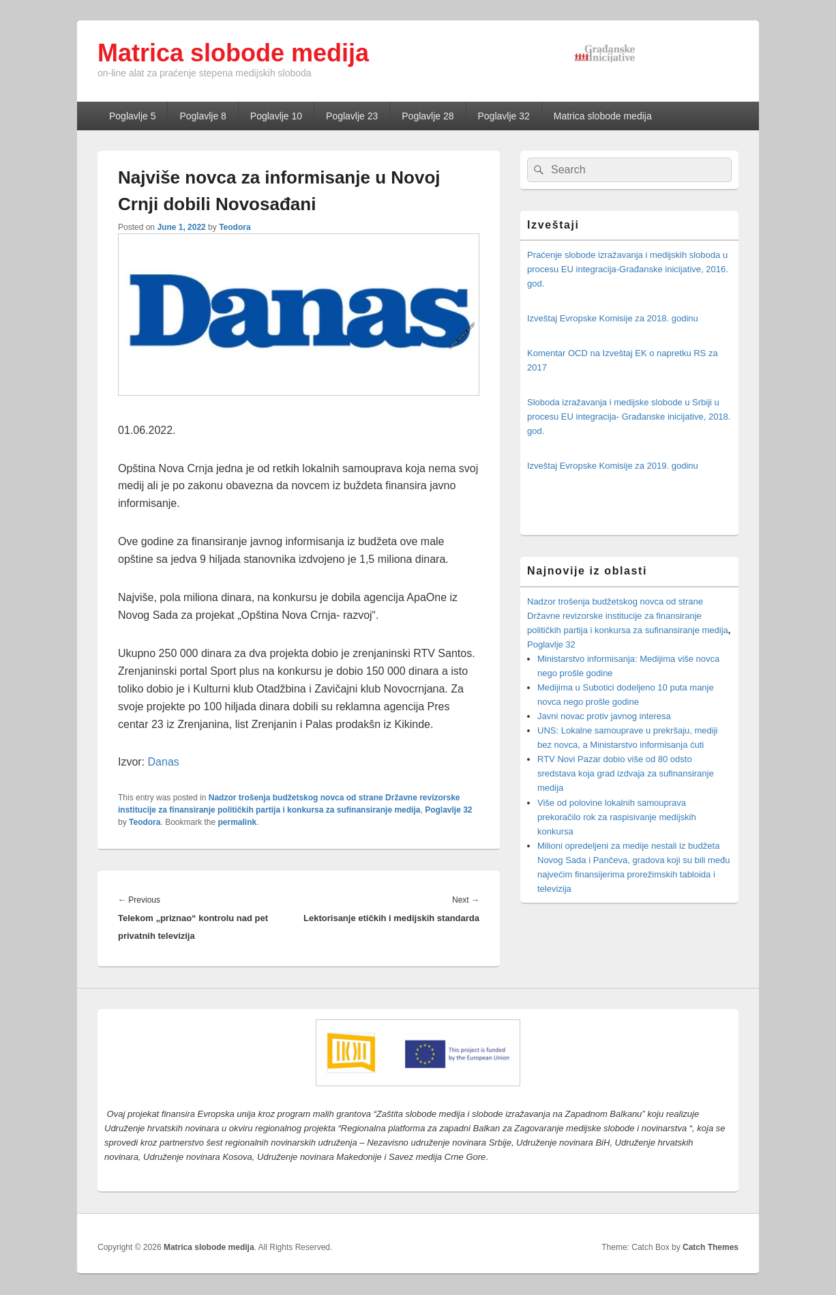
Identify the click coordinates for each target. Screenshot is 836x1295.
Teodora (234, 227)
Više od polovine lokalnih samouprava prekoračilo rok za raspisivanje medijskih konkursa (616, 817)
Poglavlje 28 (427, 116)
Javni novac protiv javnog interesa (604, 716)
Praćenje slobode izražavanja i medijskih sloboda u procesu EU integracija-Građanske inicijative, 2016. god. (627, 269)
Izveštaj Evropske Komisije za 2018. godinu (612, 318)
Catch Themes (710, 1247)
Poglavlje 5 (132, 116)
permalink (237, 822)
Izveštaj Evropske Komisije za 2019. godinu (612, 466)
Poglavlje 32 (504, 116)
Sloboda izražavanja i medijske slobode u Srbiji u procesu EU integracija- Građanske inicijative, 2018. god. (628, 416)
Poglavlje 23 (352, 116)
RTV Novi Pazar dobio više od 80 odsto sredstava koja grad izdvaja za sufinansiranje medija (625, 773)
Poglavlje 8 (202, 116)
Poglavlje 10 (276, 116)
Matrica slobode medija (233, 53)
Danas (163, 762)
